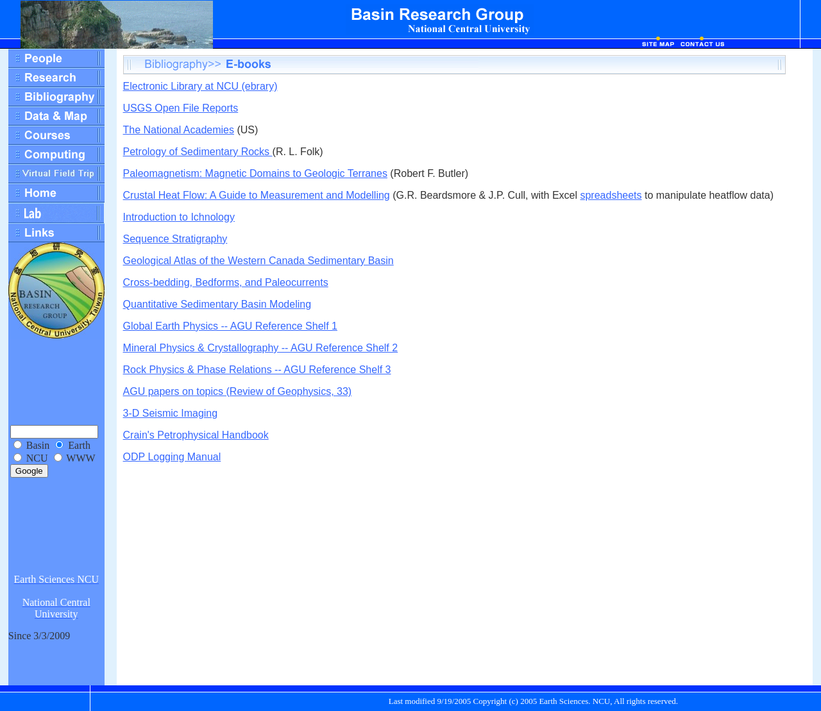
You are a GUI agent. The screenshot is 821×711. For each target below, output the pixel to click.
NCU (37, 458)
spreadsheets (610, 195)
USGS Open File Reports (181, 108)
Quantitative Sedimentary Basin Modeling (217, 304)
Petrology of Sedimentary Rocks (198, 151)
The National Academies (178, 129)
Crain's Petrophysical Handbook (196, 435)
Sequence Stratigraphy (175, 238)
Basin (37, 445)
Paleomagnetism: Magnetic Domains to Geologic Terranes (255, 173)
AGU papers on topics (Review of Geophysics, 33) (237, 391)
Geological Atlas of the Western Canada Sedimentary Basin (258, 260)
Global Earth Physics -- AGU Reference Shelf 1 (230, 326)
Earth (79, 445)
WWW (80, 458)
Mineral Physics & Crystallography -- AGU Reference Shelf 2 (260, 347)
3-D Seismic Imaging (170, 413)
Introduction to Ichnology (179, 217)
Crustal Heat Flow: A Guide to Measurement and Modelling (256, 195)
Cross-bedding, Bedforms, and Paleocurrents (225, 282)
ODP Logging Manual (172, 456)
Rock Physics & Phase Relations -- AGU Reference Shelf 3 (257, 369)
